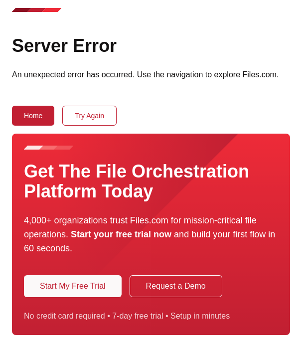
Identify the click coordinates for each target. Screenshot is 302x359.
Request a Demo (176, 286)
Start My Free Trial (73, 286)
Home (33, 116)
